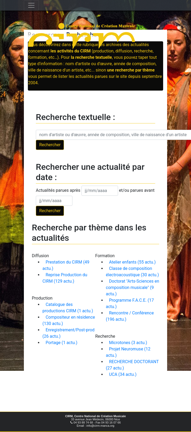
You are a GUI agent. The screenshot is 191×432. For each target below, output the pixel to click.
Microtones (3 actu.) (128, 342)
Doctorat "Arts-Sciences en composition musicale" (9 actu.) (132, 287)
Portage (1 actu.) (61, 342)
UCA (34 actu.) (123, 374)
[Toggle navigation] (31, 5)
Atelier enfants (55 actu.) (132, 262)
